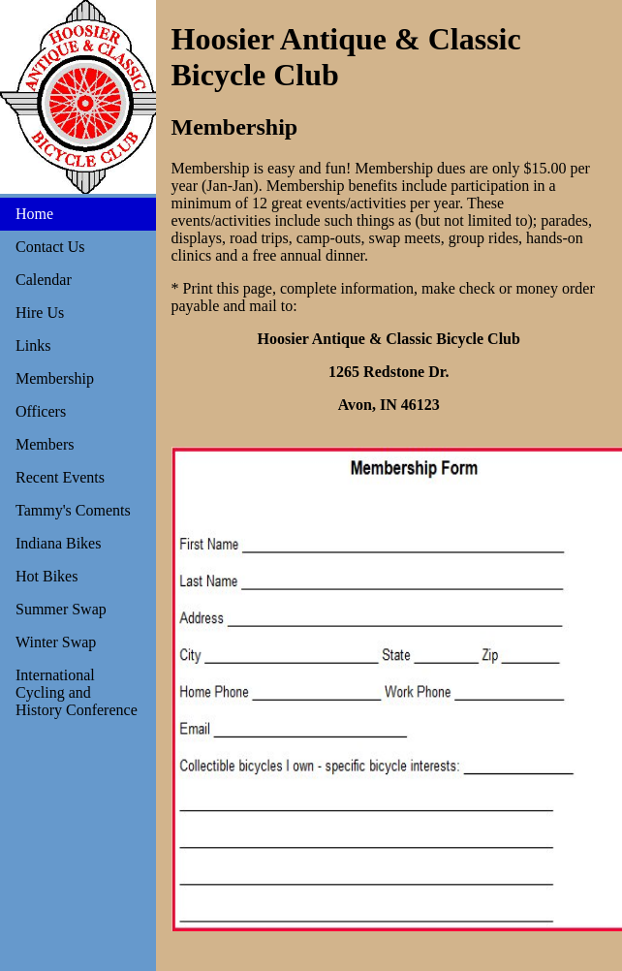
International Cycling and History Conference (77, 692)
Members (45, 444)
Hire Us (40, 312)
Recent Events (60, 477)
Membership (55, 378)
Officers (41, 411)
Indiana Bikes (58, 543)
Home (34, 213)
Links (33, 345)
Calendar (44, 279)
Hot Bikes (47, 576)
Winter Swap (56, 642)
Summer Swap (61, 609)
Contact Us (50, 246)
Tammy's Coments (73, 510)
